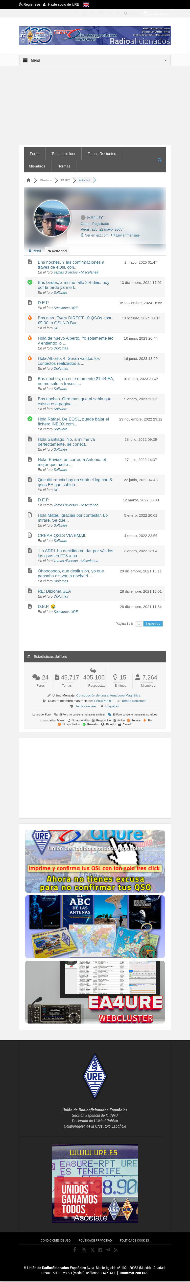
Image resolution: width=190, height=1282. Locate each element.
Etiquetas (112, 707)
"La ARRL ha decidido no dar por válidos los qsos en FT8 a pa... (75, 554)
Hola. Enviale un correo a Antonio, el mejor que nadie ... (72, 463)
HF (56, 329)
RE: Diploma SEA (54, 592)
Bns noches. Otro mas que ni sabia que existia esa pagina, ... (75, 402)
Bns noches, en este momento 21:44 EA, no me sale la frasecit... (76, 382)
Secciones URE (66, 309)
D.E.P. (43, 304)
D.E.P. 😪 (47, 607)
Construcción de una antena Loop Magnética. (108, 696)
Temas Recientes (102, 153)
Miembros (37, 166)
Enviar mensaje (125, 235)
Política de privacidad (95, 1242)
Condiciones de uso (56, 1242)
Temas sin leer (63, 153)
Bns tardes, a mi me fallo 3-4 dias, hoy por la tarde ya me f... (73, 286)
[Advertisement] (107, 778)
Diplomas (61, 349)
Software (60, 294)
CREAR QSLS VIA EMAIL (62, 536)
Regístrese (31, 4)
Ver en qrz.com (94, 235)
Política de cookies (134, 1242)
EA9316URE (103, 702)
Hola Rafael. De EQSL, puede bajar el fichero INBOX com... (73, 423)
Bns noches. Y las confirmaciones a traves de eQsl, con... (71, 266)
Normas (64, 166)
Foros (34, 153)
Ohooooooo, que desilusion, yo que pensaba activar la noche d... (71, 575)
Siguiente (153, 625)
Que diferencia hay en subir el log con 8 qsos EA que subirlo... (75, 483)
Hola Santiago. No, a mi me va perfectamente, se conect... (66, 443)
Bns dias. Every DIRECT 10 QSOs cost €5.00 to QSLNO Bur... (74, 322)
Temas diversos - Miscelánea (76, 273)
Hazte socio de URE (61, 4)
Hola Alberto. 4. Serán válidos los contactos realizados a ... (69, 362)
